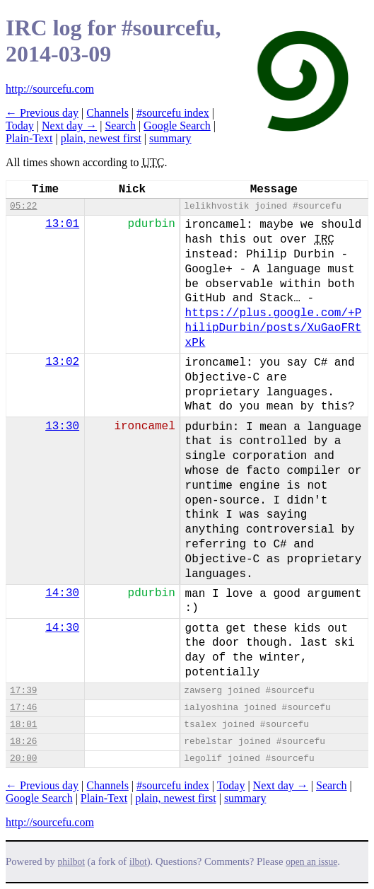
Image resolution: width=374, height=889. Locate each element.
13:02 (62, 362)
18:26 (23, 741)
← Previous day (42, 113)
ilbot (138, 861)
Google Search (177, 126)
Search (120, 126)
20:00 (23, 758)
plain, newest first (101, 138)
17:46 (23, 707)
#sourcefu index (172, 113)
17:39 (23, 690)
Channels (107, 113)
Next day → (69, 126)
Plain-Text (29, 138)
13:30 (62, 426)
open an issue (311, 861)
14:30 (62, 593)
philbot (71, 861)
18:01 (23, 724)
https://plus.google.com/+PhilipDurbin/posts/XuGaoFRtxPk (273, 328)
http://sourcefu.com (50, 89)
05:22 (23, 206)
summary (170, 138)
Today (20, 126)
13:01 (62, 224)
